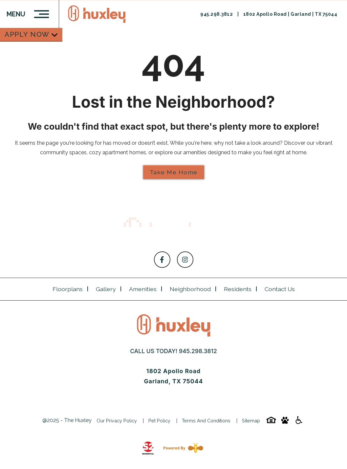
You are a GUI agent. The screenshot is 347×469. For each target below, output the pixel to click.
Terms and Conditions (206, 420)
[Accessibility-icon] (299, 422)
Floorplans (68, 289)
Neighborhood (190, 289)
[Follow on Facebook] (162, 259)
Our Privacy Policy (117, 420)
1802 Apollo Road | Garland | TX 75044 (290, 14)
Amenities (143, 289)
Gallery (106, 289)
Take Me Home (174, 172)
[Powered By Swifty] (182, 448)
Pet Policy (159, 420)
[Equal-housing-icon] (271, 422)
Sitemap (251, 420)
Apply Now (27, 34)
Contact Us (280, 289)
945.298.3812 (217, 14)
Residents (237, 289)
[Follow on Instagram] (185, 259)
